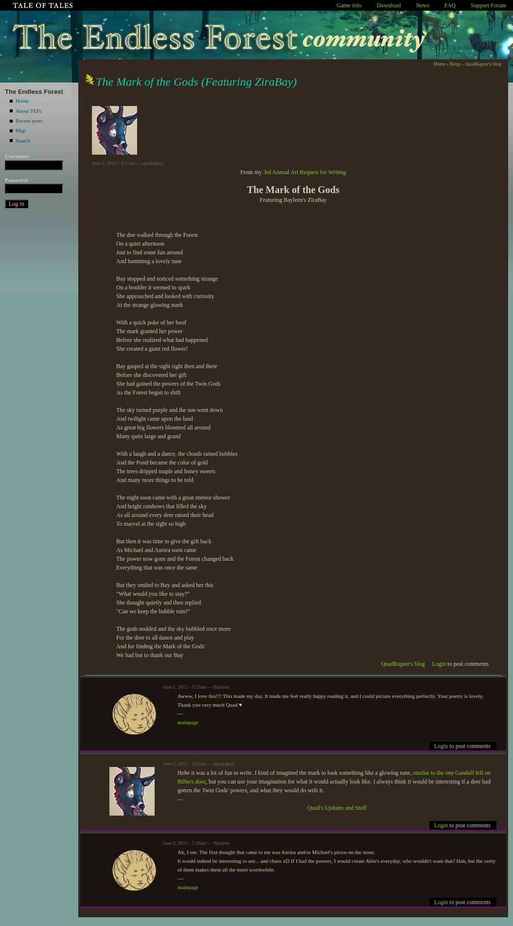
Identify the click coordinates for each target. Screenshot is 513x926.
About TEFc (29, 111)
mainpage (187, 722)
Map (20, 130)
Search (23, 140)
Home (22, 101)
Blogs (454, 64)
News (422, 5)
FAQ (450, 5)
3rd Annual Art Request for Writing (305, 172)
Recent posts (29, 121)
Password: (19, 180)
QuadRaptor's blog (483, 64)
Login (439, 663)
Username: (19, 156)
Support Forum (488, 5)
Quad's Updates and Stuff (337, 807)
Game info (349, 5)
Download (389, 5)
